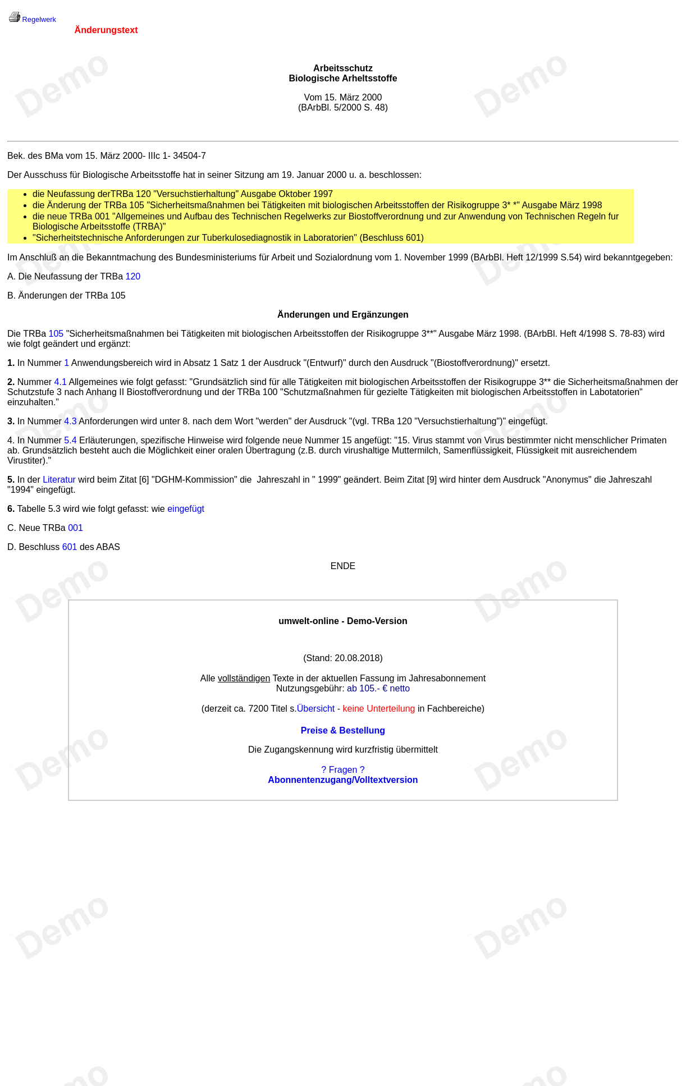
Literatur (59, 479)
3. (11, 421)
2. (11, 382)
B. (11, 295)
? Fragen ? (342, 770)
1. (11, 363)
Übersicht (316, 708)
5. (11, 479)
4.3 (70, 421)
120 (132, 276)
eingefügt (185, 509)
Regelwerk (39, 19)
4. (11, 440)
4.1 (60, 382)
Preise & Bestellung (343, 730)
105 (56, 333)
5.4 (70, 440)
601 (69, 547)
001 (75, 528)
